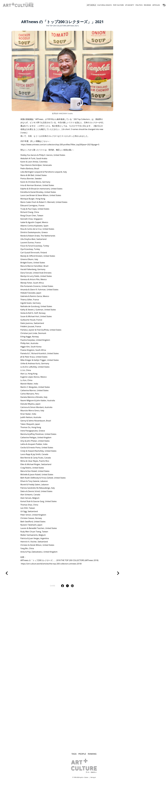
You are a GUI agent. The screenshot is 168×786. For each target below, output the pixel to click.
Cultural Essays (104, 6)
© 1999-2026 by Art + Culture (80, 779)
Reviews (146, 6)
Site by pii (93, 779)
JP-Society (128, 6)
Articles (155, 6)
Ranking (92, 755)
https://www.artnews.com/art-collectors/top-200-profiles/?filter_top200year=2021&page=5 (60, 145)
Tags (73, 755)
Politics (138, 6)
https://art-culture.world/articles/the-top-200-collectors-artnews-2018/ (51, 564)
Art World (90, 6)
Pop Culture (117, 6)
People (82, 755)
